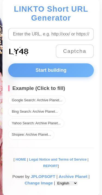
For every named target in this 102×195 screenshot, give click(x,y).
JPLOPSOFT (43, 176)
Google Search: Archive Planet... (37, 100)
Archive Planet (73, 176)
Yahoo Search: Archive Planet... (36, 123)
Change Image (38, 183)
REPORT (50, 166)
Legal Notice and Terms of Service (57, 159)
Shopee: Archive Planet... (31, 134)
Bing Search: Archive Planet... (35, 111)
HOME (20, 159)
